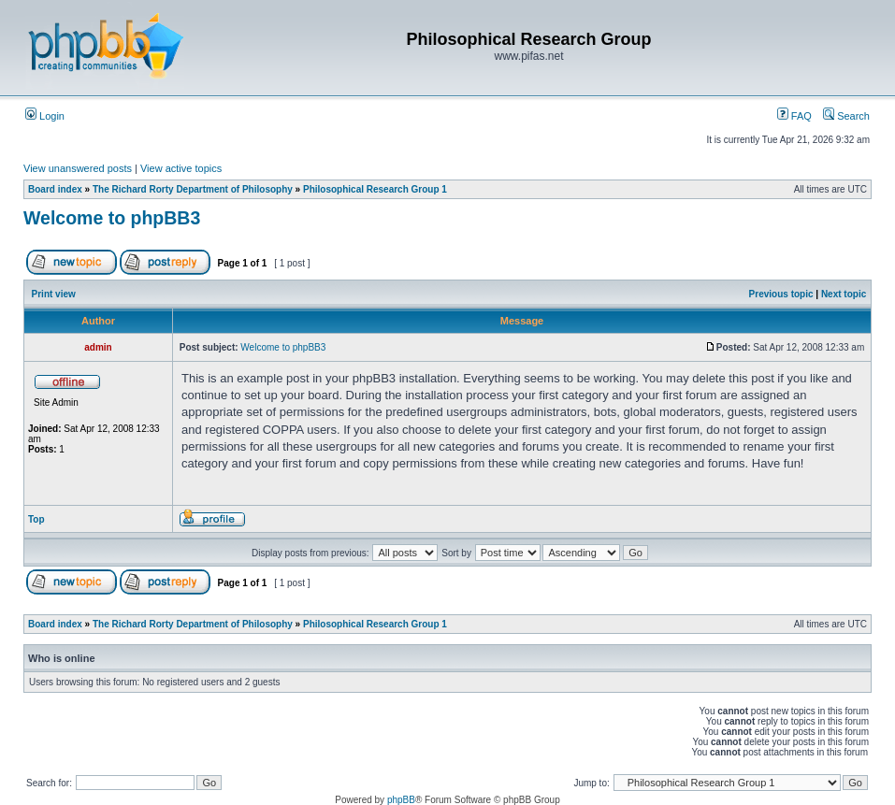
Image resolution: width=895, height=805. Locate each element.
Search (846, 116)
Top (36, 519)
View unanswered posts (77, 168)
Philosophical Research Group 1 (375, 189)
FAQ (794, 116)
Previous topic (781, 294)
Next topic (843, 294)
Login (45, 116)
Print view (54, 294)
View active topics (181, 168)
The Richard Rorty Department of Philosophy (193, 189)
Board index (55, 189)
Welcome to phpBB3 (111, 218)
